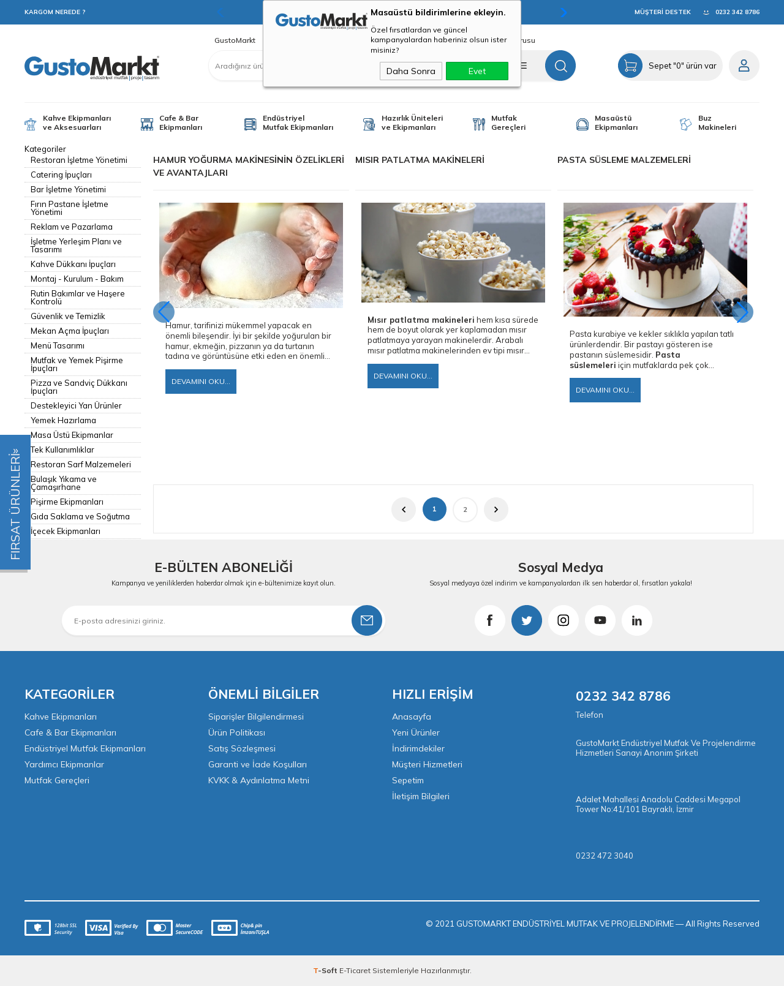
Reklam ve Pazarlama (72, 226)
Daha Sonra (410, 71)
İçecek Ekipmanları (65, 531)
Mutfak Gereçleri (508, 122)
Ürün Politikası (236, 732)
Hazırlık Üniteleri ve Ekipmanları (412, 122)
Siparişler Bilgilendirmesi (256, 716)
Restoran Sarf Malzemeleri (81, 464)
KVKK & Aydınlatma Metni (258, 780)
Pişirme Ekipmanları (67, 501)
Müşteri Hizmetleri (427, 764)
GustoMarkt (234, 40)
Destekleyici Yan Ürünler (76, 405)
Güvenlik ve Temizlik (68, 316)
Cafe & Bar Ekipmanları (180, 122)
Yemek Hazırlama (63, 420)
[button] (742, 312)
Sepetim (408, 780)
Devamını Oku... (201, 381)
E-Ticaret (355, 970)
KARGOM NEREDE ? (55, 12)
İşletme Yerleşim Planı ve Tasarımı (76, 245)
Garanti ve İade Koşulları (257, 764)
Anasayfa (411, 716)
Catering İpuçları (61, 174)
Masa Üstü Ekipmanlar (72, 435)
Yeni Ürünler (416, 732)
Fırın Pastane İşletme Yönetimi (69, 208)
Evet (477, 71)
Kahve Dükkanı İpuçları (73, 264)
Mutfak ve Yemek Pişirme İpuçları (77, 364)
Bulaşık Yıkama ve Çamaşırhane (64, 483)
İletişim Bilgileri (421, 796)
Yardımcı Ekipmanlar (64, 764)
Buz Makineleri (717, 122)
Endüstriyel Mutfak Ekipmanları (298, 122)
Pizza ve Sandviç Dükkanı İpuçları (79, 387)
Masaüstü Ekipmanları (616, 122)
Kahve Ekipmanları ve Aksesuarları (77, 122)
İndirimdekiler (418, 748)
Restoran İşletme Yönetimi (79, 160)
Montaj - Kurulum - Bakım (77, 279)
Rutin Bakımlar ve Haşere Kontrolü (78, 297)
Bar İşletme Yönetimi (68, 189)
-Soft (326, 970)
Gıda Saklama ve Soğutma (80, 516)
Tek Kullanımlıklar (62, 449)
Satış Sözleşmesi (242, 748)
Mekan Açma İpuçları (70, 331)
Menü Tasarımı (58, 345)
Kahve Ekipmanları (60, 716)
